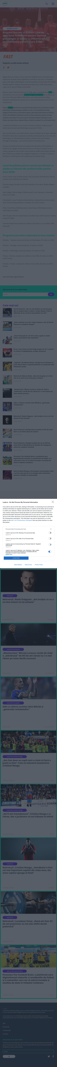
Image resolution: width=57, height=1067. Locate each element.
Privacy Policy (39, 564)
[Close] (53, 502)
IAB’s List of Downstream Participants (21, 520)
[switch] (49, 533)
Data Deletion (18, 564)
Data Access (28, 564)
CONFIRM (16, 558)
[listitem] (28, 529)
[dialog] (28, 533)
